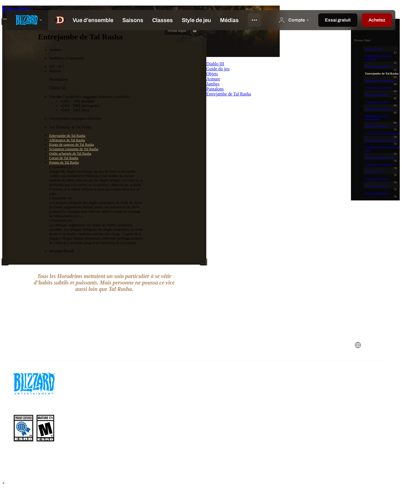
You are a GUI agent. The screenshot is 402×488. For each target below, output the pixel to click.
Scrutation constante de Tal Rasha (73, 149)
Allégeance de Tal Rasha (67, 140)
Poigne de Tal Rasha (64, 162)
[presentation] (27, 20)
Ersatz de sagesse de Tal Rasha (71, 144)
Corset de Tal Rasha (63, 158)
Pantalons (17, 9)
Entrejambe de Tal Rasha (67, 135)
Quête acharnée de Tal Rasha (70, 153)
